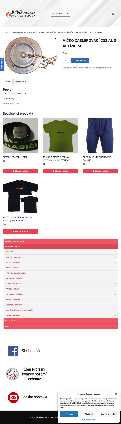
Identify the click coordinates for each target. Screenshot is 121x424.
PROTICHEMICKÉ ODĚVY (61, 294)
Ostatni (61, 326)
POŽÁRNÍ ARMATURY (76, 68)
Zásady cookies (86, 419)
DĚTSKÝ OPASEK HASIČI (15, 157)
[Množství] (66, 60)
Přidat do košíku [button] (20, 171)
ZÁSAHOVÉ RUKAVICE (61, 315)
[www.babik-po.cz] (20, 14)
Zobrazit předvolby (108, 414)
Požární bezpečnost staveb (61, 241)
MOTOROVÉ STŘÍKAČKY (14, 278)
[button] (116, 394)
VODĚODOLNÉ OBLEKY (61, 305)
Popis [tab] (8, 81)
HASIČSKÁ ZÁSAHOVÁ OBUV (16, 273)
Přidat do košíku (80, 60)
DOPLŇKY (61, 251)
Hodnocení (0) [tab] (21, 81)
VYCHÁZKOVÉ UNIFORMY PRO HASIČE (19, 310)
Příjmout (69, 414)
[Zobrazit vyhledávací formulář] (60, 14)
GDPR (93, 419)
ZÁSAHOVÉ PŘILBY (12, 268)
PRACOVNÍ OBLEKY (12, 289)
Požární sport (61, 320)
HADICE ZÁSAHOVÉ (61, 262)
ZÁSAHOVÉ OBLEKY (13, 299)
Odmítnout (89, 414)
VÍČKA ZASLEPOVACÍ (91, 68)
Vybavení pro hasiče (104, 68)
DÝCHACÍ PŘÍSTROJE (61, 257)
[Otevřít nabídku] (113, 14)
